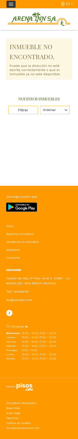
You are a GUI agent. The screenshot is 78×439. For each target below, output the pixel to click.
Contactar (13, 257)
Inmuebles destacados (21, 403)
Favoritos (12, 418)
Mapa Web (13, 408)
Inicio (10, 226)
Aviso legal (13, 413)
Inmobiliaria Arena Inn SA (22, 428)
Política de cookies (18, 423)
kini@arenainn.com (19, 300)
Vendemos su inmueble (22, 241)
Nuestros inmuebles (20, 234)
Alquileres (13, 249)
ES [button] (67, 4)
